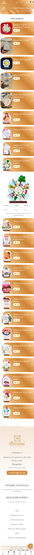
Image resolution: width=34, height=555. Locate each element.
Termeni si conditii (17, 524)
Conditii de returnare (17, 520)
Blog (16, 511)
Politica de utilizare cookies (17, 529)
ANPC (17, 533)
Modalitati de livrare (17, 515)
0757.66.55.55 (16, 472)
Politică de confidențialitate (17, 538)
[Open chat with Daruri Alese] (30, 546)
